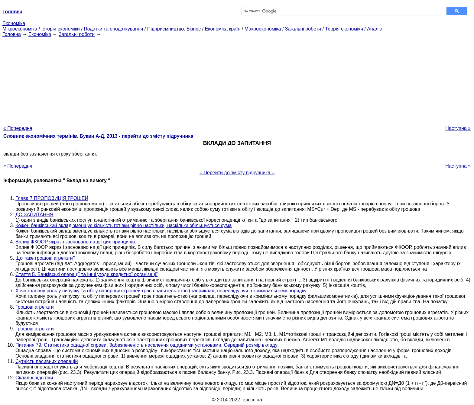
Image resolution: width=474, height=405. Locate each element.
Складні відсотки (34, 377)
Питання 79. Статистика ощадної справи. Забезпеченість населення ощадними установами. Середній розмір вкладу (146, 345)
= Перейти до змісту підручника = (237, 172)
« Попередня (17, 128)
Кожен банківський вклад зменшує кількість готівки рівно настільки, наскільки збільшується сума (123, 225)
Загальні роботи (303, 28)
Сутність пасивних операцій (46, 361)
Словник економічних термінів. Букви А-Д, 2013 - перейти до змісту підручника (98, 136)
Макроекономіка (263, 28)
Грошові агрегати (34, 307)
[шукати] (341, 11)
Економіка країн (223, 28)
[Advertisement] (237, 79)
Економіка (13, 23)
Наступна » (458, 128)
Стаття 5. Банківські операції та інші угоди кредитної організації (86, 274)
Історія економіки (60, 28)
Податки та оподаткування (113, 28)
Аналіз (374, 28)
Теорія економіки (344, 28)
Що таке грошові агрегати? (45, 258)
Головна (11, 34)
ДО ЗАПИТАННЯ (34, 214)
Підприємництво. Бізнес (174, 28)
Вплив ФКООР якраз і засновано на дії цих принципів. (75, 241)
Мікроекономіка (19, 28)
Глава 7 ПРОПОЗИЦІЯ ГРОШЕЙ (51, 198)
